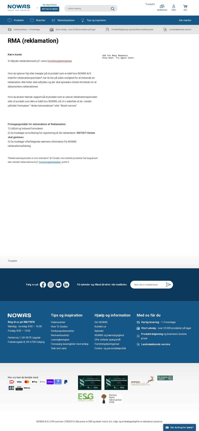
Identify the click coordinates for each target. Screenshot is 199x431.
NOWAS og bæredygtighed (109, 335)
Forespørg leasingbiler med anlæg (69, 343)
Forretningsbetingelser (107, 343)
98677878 (29, 322)
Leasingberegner (60, 339)
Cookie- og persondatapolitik (110, 348)
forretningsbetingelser (50, 162)
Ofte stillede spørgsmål (107, 339)
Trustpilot (150, 4)
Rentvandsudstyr (60, 335)
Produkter (16, 20)
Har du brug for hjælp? (182, 427)
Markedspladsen (63, 20)
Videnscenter (58, 322)
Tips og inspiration (93, 20)
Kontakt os (100, 326)
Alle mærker (185, 20)
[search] (91, 8)
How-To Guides (59, 326)
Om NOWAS (101, 322)
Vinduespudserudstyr (62, 330)
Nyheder (99, 330)
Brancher (37, 20)
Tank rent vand (58, 348)
